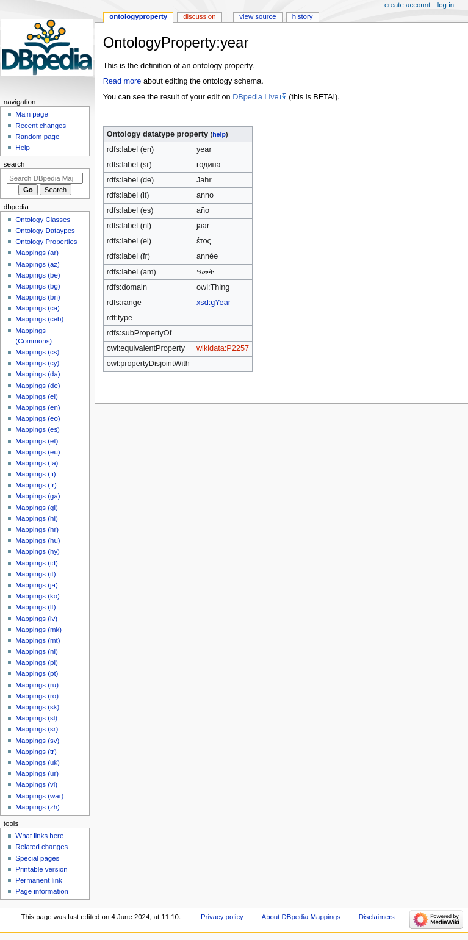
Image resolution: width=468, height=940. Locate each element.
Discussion (199, 16)
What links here (39, 835)
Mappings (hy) (37, 551)
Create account (407, 5)
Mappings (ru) (37, 685)
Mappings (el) (36, 396)
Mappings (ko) (37, 596)
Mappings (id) (36, 563)
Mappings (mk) (38, 629)
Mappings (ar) (37, 252)
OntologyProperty (138, 16)
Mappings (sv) (37, 740)
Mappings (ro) (37, 696)
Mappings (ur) (37, 773)
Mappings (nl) (36, 651)
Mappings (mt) (37, 640)
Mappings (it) (35, 574)
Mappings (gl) (36, 507)
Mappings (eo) (37, 418)
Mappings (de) (37, 385)
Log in (445, 5)
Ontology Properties (46, 241)
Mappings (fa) (36, 463)
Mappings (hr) (37, 529)
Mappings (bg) (37, 286)
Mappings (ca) (37, 308)
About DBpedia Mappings (301, 916)
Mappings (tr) (35, 751)
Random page (37, 136)
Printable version (41, 869)
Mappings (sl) (36, 718)
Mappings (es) (37, 429)
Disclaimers (377, 916)
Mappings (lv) (36, 618)
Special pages (37, 858)
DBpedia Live (255, 97)
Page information (41, 891)
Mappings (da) (37, 374)
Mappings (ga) (37, 496)
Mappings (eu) (37, 452)
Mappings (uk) (37, 762)
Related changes (41, 846)
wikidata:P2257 (222, 348)
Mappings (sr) (36, 729)
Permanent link (38, 880)
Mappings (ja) (36, 585)
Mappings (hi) (36, 518)
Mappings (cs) (37, 352)
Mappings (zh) (37, 807)
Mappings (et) (36, 441)
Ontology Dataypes (44, 230)
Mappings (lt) (35, 607)
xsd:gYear (213, 302)
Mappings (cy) (37, 363)
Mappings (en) (37, 407)
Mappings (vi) (36, 784)
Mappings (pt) (36, 673)
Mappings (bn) (37, 297)
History (302, 16)
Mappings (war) (39, 796)
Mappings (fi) (35, 474)
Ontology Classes (42, 219)
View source (257, 16)
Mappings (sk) (37, 707)
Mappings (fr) (35, 485)
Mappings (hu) (37, 540)
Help (22, 147)
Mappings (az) (37, 264)
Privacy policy (222, 916)
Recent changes (40, 125)
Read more (122, 81)
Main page (31, 114)
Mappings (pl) (36, 662)
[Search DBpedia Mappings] (45, 178)
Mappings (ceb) (39, 319)
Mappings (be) (37, 275)
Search (14, 164)
